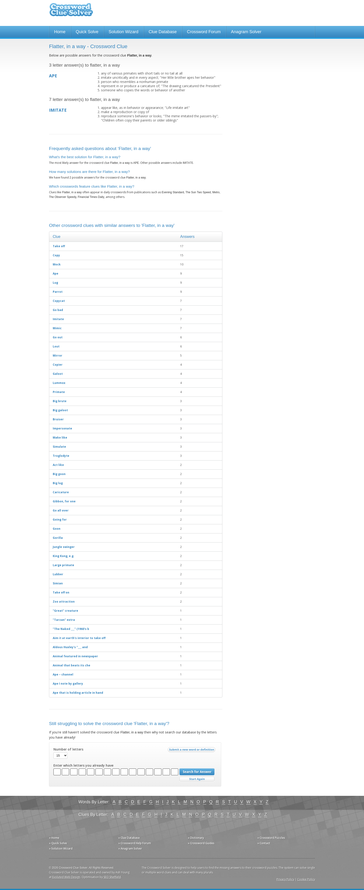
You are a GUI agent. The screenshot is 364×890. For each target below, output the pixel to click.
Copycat (59, 301)
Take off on (61, 592)
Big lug (58, 483)
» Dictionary (196, 838)
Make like (60, 438)
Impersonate (62, 428)
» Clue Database (129, 838)
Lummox (59, 383)
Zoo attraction (64, 602)
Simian (58, 583)
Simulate (59, 447)
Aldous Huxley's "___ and (70, 647)
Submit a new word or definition (192, 750)
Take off (59, 246)
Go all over (61, 510)
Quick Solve (87, 31)
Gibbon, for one (64, 501)
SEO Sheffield (112, 877)
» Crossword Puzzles (271, 838)
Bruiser (58, 419)
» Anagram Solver (130, 849)
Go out (58, 337)
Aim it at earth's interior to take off (79, 638)
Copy (56, 255)
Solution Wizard (123, 31)
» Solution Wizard (61, 849)
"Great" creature (65, 611)
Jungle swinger (64, 547)
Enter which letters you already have (83, 765)
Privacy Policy (285, 879)
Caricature (61, 492)
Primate (59, 392)
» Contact (263, 843)
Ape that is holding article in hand (78, 693)
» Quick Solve (58, 843)
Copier (58, 365)
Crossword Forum (204, 31)
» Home (54, 838)
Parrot (58, 292)
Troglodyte (61, 456)
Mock (57, 264)
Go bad (58, 310)
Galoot (58, 374)
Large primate (63, 565)
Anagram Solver (246, 31)
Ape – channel (63, 674)
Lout (56, 346)
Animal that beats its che (71, 665)
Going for (60, 520)
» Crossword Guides (201, 843)
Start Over (196, 779)
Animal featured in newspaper (75, 656)
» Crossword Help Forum (134, 843)
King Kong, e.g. (63, 556)
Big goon (59, 474)
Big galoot (60, 410)
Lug (55, 283)
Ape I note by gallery (68, 684)
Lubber (58, 574)
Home (60, 31)
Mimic (57, 328)
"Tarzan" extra (64, 620)
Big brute (59, 401)
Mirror (57, 355)
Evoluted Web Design (66, 877)
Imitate (58, 319)
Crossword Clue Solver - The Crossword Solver (71, 11)
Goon (56, 529)
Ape (55, 273)
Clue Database (163, 31)
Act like (58, 465)
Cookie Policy (306, 879)
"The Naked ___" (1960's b (71, 629)
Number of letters (68, 749)
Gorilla (58, 538)
